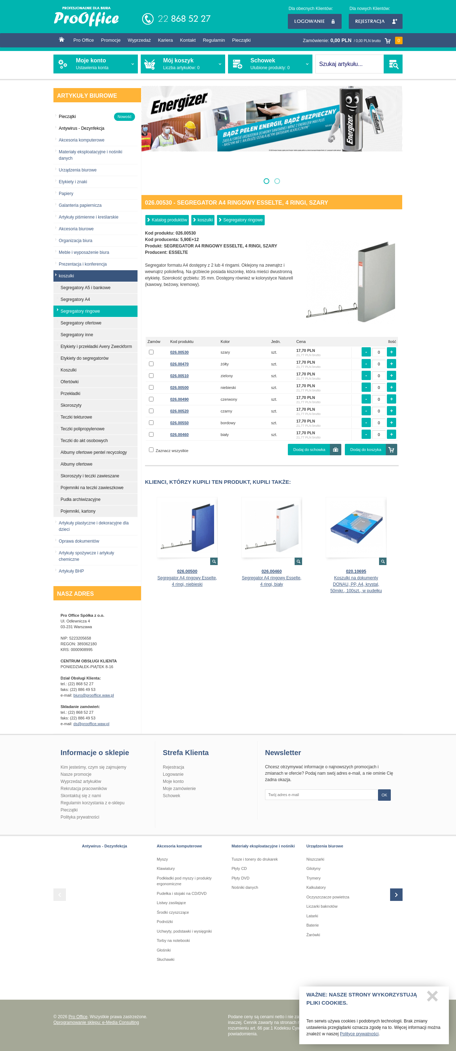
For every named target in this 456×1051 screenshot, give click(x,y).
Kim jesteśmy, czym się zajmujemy (93, 767)
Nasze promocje (76, 774)
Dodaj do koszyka (365, 449)
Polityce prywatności (359, 1036)
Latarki (312, 916)
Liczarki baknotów (321, 906)
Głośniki (164, 950)
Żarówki (313, 935)
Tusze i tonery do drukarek (255, 859)
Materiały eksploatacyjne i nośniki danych (90, 155)
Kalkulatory (316, 887)
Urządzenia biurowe (78, 170)
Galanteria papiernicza (80, 205)
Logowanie (315, 21)
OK (384, 795)
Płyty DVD (240, 878)
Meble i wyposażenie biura (84, 252)
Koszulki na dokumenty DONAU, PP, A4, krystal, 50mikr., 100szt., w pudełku (356, 584)
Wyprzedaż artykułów (81, 781)
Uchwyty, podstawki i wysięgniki (184, 931)
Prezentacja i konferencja (83, 264)
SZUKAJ (393, 64)
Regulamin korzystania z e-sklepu (92, 802)
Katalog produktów (169, 219)
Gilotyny (313, 868)
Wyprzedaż (139, 40)
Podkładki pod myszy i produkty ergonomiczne (184, 881)
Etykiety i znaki (73, 181)
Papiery (66, 193)
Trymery (313, 878)
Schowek (171, 795)
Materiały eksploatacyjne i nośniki (263, 846)
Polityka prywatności (80, 817)
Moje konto (173, 781)
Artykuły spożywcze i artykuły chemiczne (86, 556)
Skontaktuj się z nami (81, 795)
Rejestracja (376, 21)
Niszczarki (315, 859)
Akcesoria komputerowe (81, 140)
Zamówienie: (353, 40)
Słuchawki (166, 959)
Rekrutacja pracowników (84, 788)
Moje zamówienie (179, 788)
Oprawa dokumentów (79, 541)
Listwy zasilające (171, 903)
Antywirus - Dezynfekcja (104, 846)
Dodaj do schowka (309, 449)
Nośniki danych (245, 887)
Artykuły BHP (71, 571)
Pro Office (83, 40)
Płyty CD (239, 868)
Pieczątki (241, 40)
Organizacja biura (75, 240)
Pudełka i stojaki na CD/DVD (182, 893)
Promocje (111, 40)
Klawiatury (166, 868)
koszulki (205, 219)
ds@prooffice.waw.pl (91, 724)
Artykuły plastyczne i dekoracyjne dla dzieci (94, 526)
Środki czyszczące (173, 912)
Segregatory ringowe (243, 219)
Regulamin (214, 40)
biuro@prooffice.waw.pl (93, 695)
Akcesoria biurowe (76, 228)
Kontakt (188, 40)
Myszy (162, 859)
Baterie (312, 925)
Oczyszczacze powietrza (327, 897)
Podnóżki (165, 921)
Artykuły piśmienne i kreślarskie (88, 217)
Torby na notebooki (173, 940)
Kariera (165, 40)
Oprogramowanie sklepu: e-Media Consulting (96, 1022)
